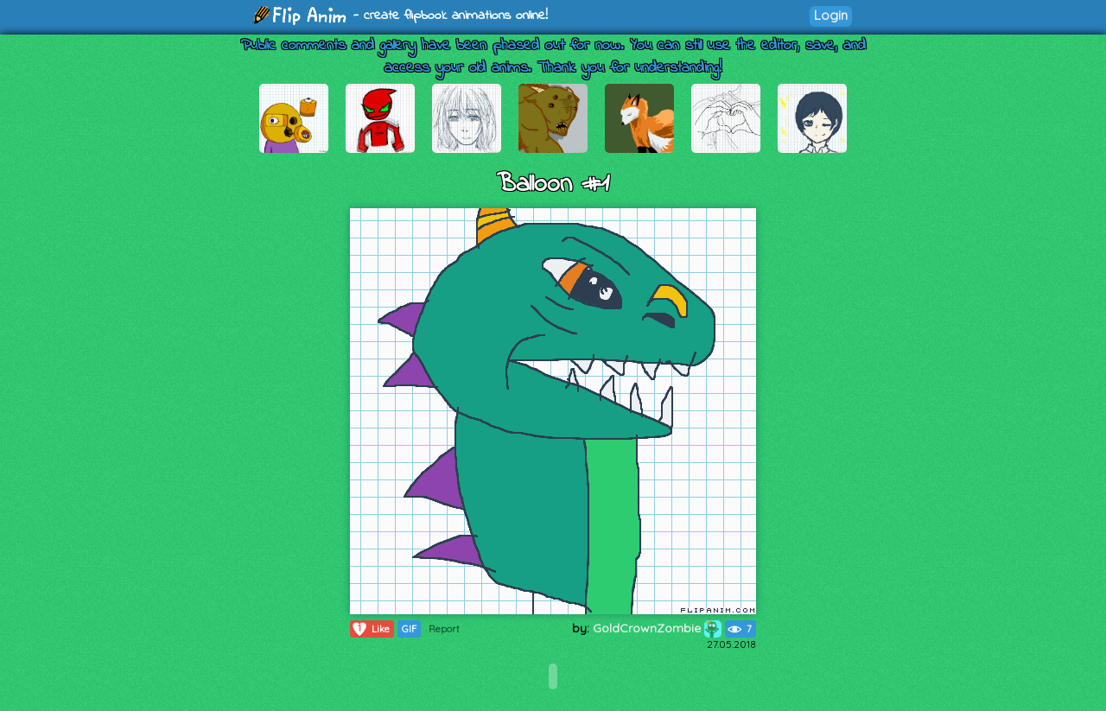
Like (370, 629)
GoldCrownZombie (657, 628)
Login (831, 15)
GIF (409, 629)
